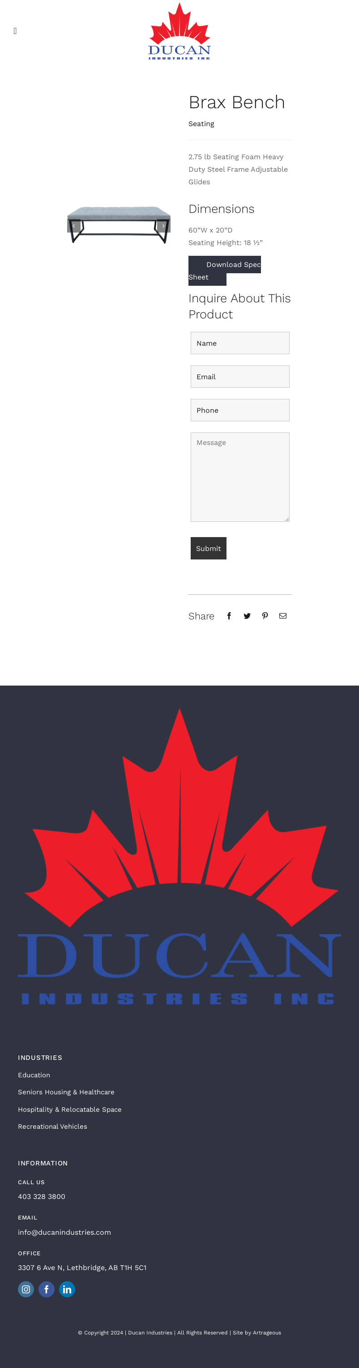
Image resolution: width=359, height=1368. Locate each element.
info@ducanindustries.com (64, 1232)
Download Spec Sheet (224, 270)
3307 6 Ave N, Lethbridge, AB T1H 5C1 (82, 1267)
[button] (74, 226)
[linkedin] (67, 1289)
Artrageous (267, 1333)
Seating (201, 123)
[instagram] (26, 1289)
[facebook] (46, 1289)
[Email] (283, 616)
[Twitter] (247, 616)
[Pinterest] (265, 616)
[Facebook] (229, 616)
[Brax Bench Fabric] (119, 225)
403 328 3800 (41, 1196)
